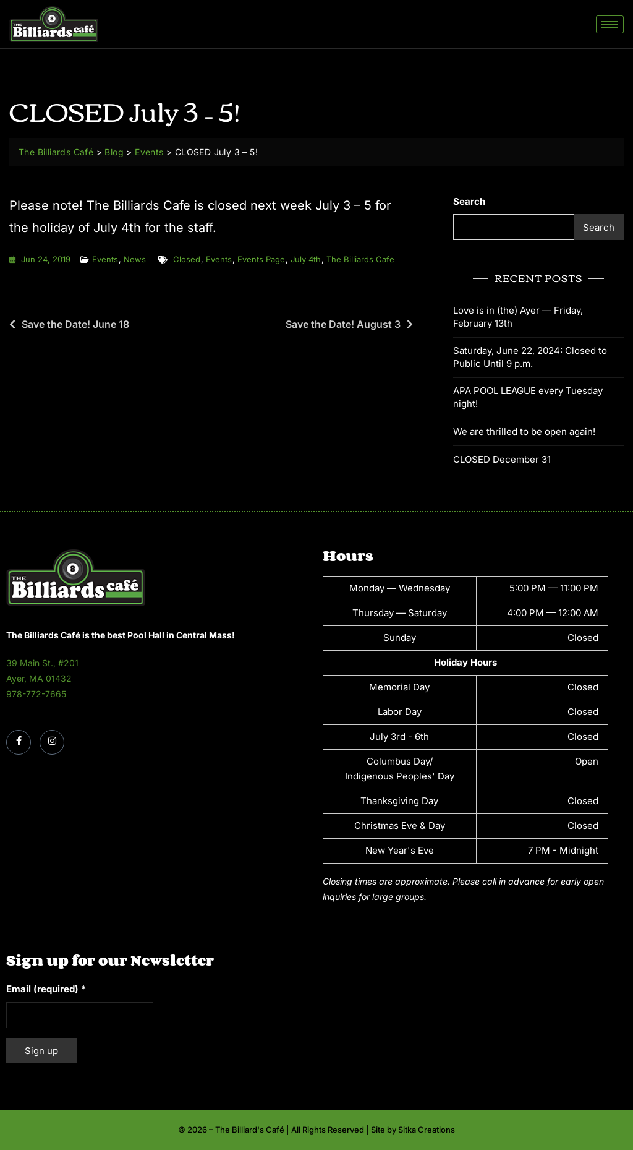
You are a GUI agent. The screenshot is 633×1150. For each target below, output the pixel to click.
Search (469, 201)
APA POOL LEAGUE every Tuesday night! (528, 397)
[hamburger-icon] (610, 24)
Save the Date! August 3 (343, 324)
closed (186, 259)
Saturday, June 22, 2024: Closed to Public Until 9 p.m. (530, 357)
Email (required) (46, 989)
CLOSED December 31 (502, 459)
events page (261, 259)
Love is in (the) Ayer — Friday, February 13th (518, 316)
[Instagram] (52, 742)
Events (105, 259)
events (219, 259)
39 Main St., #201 (42, 663)
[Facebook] (18, 742)
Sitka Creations (426, 1130)
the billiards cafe (360, 259)
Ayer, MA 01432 (39, 678)
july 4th (306, 259)
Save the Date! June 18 (75, 324)
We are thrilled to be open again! (524, 431)
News (135, 259)
